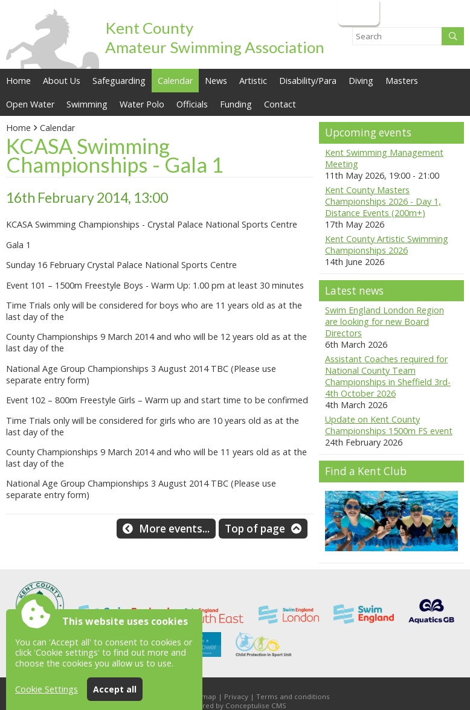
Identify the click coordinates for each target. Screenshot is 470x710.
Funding (236, 104)
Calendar (175, 80)
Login (357, 12)
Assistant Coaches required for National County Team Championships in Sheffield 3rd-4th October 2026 (388, 376)
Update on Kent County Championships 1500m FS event (388, 425)
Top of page (255, 529)
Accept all (115, 689)
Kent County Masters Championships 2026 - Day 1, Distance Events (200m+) (383, 201)
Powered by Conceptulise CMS (235, 705)
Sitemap (202, 696)
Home (18, 80)
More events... (174, 529)
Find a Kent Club (366, 471)
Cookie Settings (46, 689)
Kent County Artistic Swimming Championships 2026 (386, 244)
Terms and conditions (293, 696)
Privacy (236, 696)
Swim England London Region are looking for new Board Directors (384, 321)
